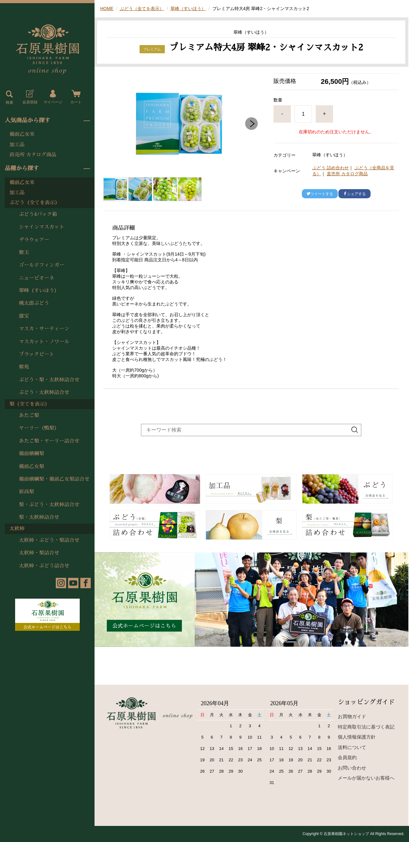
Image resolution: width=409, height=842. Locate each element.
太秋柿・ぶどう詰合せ (44, 565)
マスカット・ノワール (44, 341)
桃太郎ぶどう (34, 303)
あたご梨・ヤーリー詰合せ (49, 441)
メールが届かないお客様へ (366, 778)
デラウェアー (34, 239)
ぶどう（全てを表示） (34, 202)
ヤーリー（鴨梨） (39, 428)
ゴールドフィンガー (41, 265)
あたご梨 (29, 415)
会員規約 (347, 757)
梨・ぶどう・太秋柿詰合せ (49, 504)
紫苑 (24, 366)
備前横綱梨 (31, 453)
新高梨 (26, 491)
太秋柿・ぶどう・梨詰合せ (49, 540)
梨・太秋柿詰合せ (39, 517)
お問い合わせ (352, 767)
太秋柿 (17, 528)
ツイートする (320, 194)
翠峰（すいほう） (39, 290)
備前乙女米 (22, 134)
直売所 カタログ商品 (32, 154)
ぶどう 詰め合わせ (330, 167)
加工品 (17, 144)
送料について (352, 747)
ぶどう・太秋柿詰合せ (44, 392)
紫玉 (24, 252)
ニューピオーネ (36, 278)
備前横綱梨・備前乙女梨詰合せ (54, 479)
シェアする (354, 194)
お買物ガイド (352, 716)
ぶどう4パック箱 (38, 214)
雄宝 (24, 316)
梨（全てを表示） (29, 404)
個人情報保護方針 (357, 737)
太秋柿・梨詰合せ (39, 552)
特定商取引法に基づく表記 (366, 726)
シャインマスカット (41, 226)
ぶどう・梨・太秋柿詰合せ (49, 379)
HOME (106, 8)
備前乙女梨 (31, 466)
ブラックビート (36, 354)
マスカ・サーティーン (44, 328)
